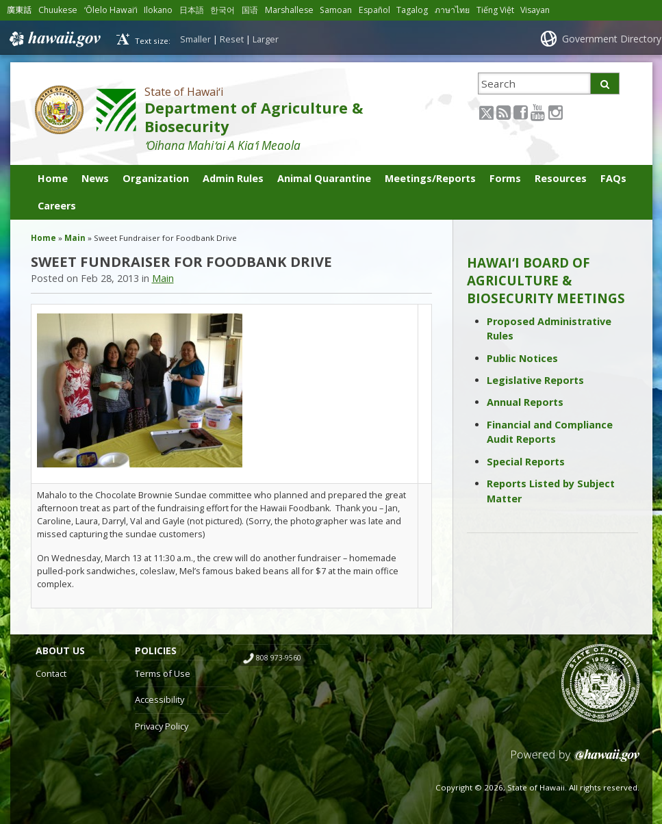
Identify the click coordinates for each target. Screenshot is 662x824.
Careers (57, 205)
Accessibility (159, 699)
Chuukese (57, 10)
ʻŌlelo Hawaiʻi (111, 10)
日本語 (191, 10)
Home (53, 178)
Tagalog (412, 10)
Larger (266, 39)
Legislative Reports (535, 380)
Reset (232, 39)
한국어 (222, 10)
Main (75, 238)
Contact (51, 673)
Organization (156, 178)
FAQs (613, 178)
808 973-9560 (278, 657)
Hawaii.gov (53, 39)
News (95, 178)
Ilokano (158, 10)
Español (374, 10)
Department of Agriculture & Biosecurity (253, 117)
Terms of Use (162, 673)
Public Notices (522, 358)
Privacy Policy (161, 726)
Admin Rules (233, 178)
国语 (250, 10)
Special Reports (526, 461)
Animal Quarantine (324, 178)
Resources (561, 178)
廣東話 (19, 10)
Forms (505, 178)
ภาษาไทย (452, 10)
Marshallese (289, 10)
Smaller (195, 39)
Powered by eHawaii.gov (575, 760)
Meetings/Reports (430, 178)
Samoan (336, 10)
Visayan (535, 10)
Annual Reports (525, 402)
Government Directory (611, 38)
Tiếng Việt (495, 10)
